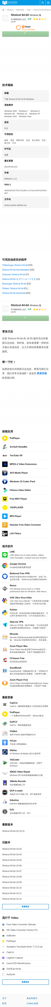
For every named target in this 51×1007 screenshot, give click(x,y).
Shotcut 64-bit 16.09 (12, 882)
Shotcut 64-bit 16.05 (12, 860)
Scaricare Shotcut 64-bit (13, 274)
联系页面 (42, 373)
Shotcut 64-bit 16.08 (12, 877)
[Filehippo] (9, 2)
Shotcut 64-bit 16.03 (12, 849)
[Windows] (10, 10)
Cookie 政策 (32, 1003)
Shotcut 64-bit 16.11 (12, 893)
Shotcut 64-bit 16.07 (12, 871)
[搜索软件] (42, 2)
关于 (4, 998)
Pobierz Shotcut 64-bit (12, 288)
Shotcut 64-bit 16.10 (12, 888)
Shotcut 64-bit (26, 14)
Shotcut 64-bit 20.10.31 (13, 831)
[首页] (3, 10)
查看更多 (25, 906)
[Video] (29, 10)
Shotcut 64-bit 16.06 (12, 865)
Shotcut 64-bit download (13, 293)
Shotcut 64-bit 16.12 (12, 899)
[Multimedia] (20, 10)
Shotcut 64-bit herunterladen (16, 270)
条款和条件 (32, 998)
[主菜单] (48, 2)
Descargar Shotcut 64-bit (14, 284)
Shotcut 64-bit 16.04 (12, 854)
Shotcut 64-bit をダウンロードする (19, 279)
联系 (4, 1003)
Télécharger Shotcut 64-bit (15, 265)
